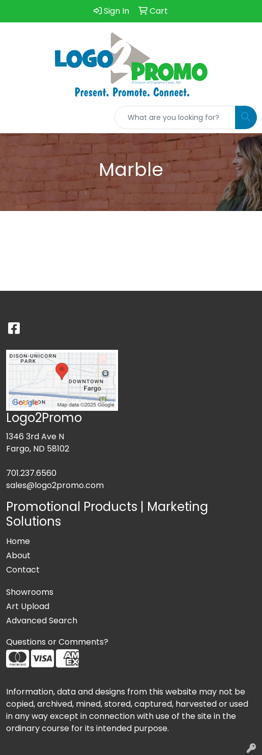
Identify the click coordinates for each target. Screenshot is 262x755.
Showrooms (29, 592)
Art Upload (27, 606)
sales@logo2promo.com (55, 485)
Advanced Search (41, 620)
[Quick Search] (175, 117)
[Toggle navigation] (15, 117)
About (18, 555)
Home (18, 541)
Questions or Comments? (57, 642)
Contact (23, 570)
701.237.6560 (31, 473)
